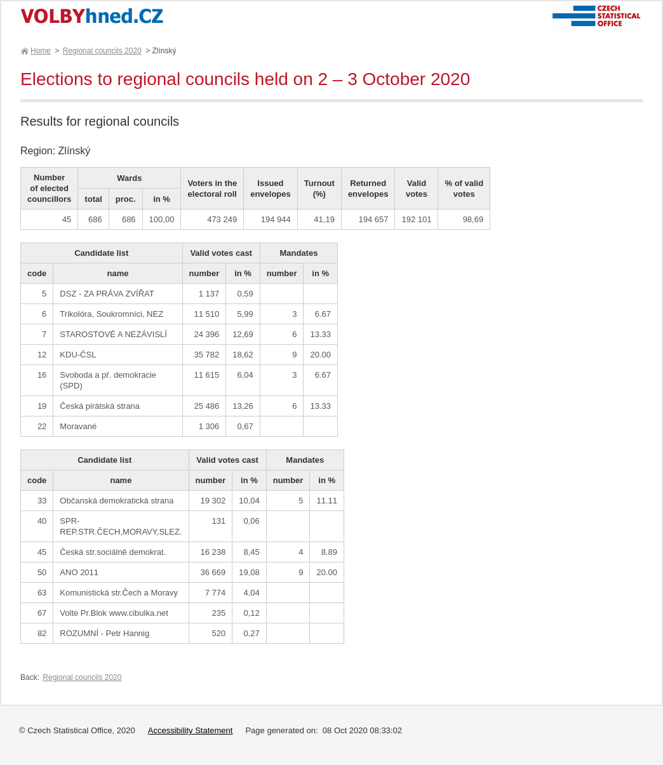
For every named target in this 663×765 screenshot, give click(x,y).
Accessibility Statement (190, 730)
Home (40, 50)
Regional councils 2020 (102, 50)
